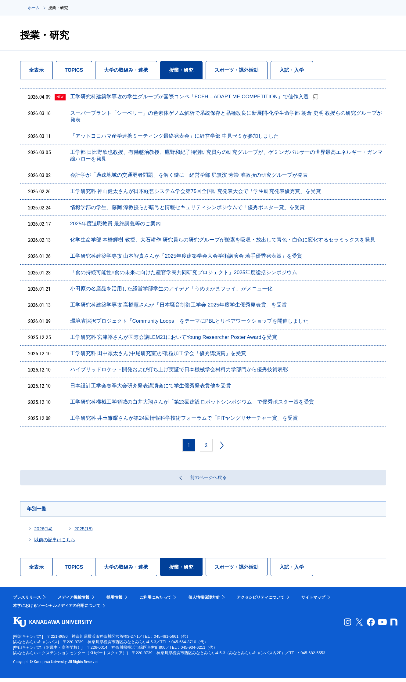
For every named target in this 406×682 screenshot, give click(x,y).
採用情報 (114, 601)
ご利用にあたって (155, 601)
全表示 (38, 70)
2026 (43, 532)
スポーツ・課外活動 (255, 70)
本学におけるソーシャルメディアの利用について (56, 609)
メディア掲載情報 (73, 601)
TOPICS (78, 70)
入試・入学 (316, 70)
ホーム (34, 7)
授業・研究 (195, 70)
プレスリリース (27, 601)
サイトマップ (313, 601)
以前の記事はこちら (54, 543)
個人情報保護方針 (204, 601)
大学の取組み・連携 (135, 70)
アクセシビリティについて (260, 601)
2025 (83, 532)
